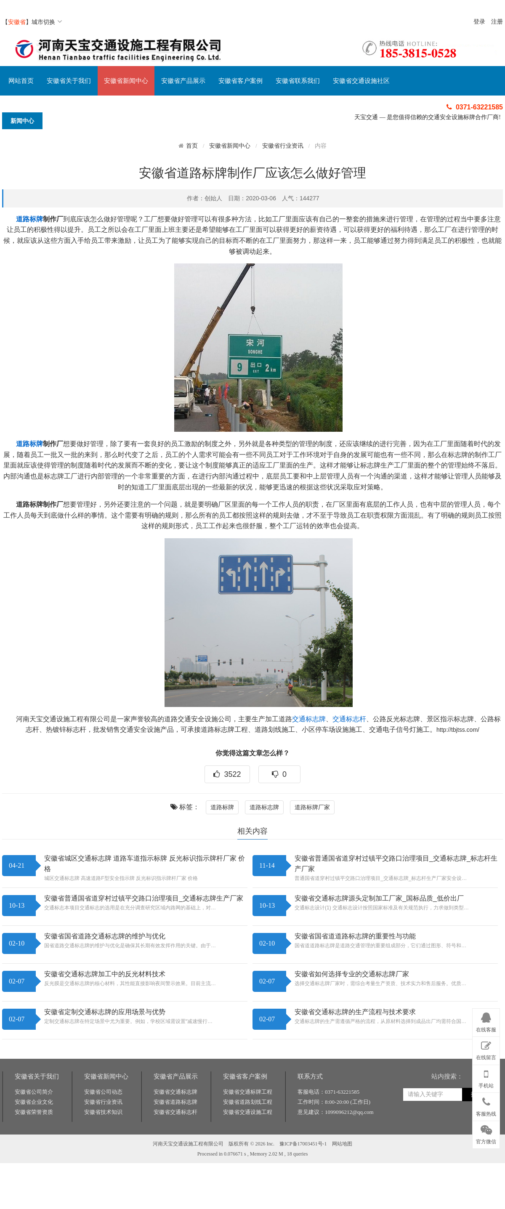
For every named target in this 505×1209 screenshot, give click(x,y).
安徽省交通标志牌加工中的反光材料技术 (104, 974)
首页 (192, 146)
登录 (479, 22)
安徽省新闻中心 (126, 80)
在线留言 (486, 1049)
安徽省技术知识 (103, 1141)
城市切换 (47, 22)
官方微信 (486, 1133)
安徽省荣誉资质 (34, 1141)
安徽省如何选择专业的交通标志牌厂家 (352, 974)
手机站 (486, 1077)
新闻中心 (22, 120)
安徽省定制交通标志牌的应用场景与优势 (104, 1011)
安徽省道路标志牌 (175, 1131)
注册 (497, 22)
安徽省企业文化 (34, 1131)
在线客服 (486, 1021)
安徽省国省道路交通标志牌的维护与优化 (104, 936)
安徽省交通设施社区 (361, 80)
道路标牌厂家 (312, 807)
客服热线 (486, 1105)
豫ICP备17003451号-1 (303, 1173)
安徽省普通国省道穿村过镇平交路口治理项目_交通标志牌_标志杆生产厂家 (396, 864)
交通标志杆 (349, 719)
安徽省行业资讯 (282, 146)
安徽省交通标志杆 (175, 1141)
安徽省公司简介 (34, 1121)
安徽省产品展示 (183, 80)
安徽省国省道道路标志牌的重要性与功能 (355, 936)
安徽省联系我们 (298, 80)
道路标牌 (29, 219)
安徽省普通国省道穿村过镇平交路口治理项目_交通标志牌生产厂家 (143, 898)
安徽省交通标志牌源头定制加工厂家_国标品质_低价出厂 (379, 898)
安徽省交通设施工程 (247, 1141)
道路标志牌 (264, 807)
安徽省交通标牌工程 (247, 1121)
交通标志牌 (309, 719)
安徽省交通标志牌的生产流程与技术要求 (355, 1011)
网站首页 (21, 80)
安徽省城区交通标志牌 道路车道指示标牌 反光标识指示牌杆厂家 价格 (144, 864)
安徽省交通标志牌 (175, 1121)
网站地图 (342, 1173)
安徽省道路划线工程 (247, 1131)
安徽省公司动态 (103, 1121)
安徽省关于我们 (69, 80)
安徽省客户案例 (240, 80)
